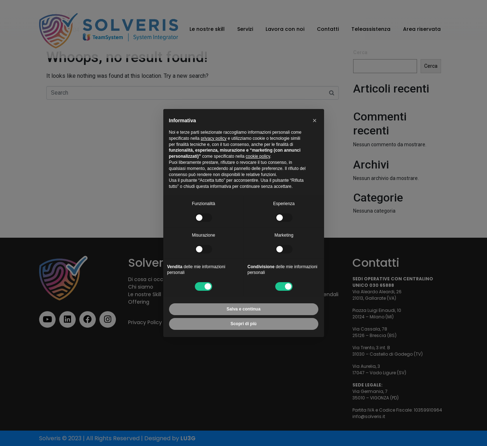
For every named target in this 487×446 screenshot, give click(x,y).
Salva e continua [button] (243, 309)
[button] (314, 120)
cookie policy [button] (258, 156)
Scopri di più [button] (243, 323)
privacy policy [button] (213, 138)
